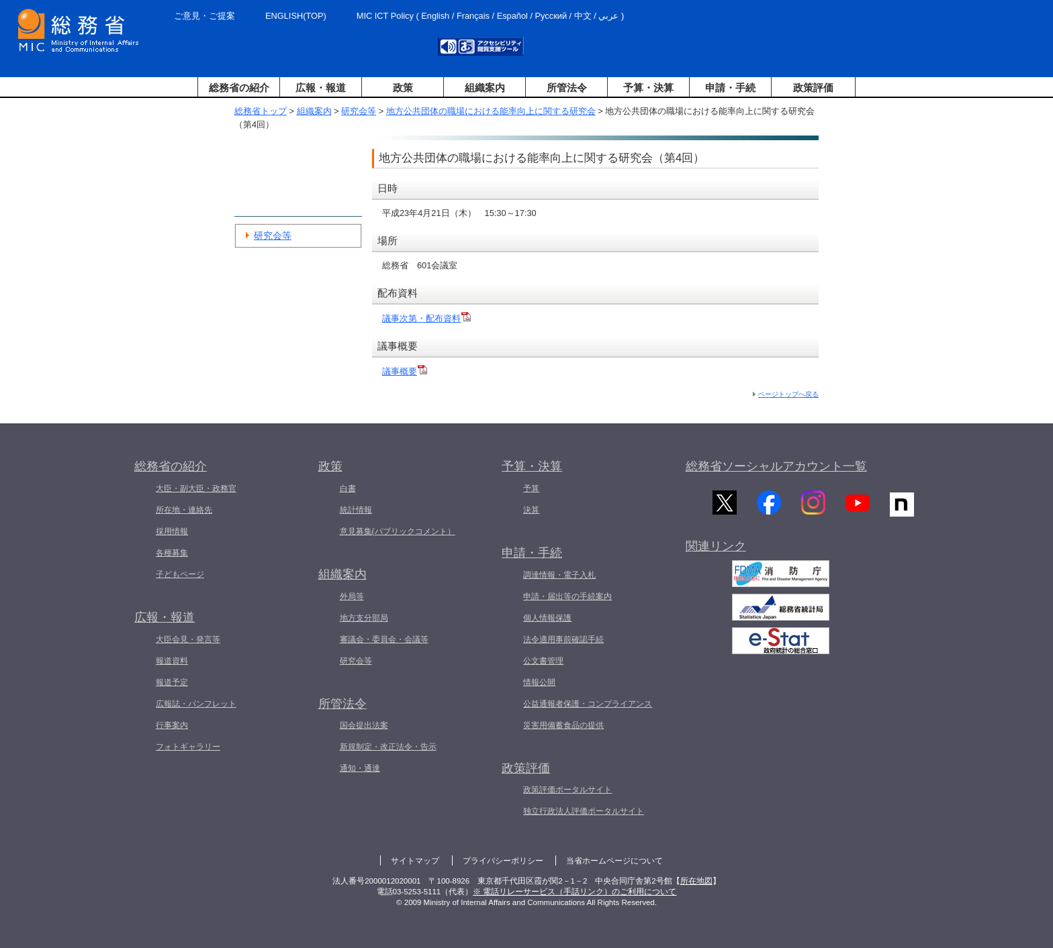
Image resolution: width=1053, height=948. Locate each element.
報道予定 (172, 682)
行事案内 (172, 725)
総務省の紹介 (239, 87)
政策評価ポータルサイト (567, 789)
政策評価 (813, 87)
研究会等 (358, 111)
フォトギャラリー (188, 746)
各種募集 (172, 553)
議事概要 (404, 371)
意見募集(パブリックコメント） (397, 531)
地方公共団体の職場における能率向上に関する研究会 (491, 111)
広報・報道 (320, 87)
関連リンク (716, 551)
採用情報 (172, 531)
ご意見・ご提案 (204, 16)
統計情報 (356, 510)
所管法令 (567, 87)
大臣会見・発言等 (188, 639)
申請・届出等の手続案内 (567, 596)
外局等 (352, 596)
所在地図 (696, 881)
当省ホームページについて (614, 861)
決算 (531, 510)
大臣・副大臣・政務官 (196, 488)
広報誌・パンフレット (196, 703)
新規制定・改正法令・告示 (388, 746)
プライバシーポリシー (503, 861)
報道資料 (172, 661)
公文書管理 (543, 661)
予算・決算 (648, 87)
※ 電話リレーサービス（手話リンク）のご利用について (574, 892)
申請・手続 (730, 87)
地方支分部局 (364, 618)
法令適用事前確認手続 (563, 639)
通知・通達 (360, 768)
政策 (403, 87)
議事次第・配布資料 (426, 318)
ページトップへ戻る (788, 394)
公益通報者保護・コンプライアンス (587, 703)
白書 (348, 488)
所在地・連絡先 (184, 510)
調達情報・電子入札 (559, 575)
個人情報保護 (547, 618)
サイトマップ (415, 861)
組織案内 (485, 87)
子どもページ (180, 574)
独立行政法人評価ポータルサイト (583, 811)
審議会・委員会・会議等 (384, 639)
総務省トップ (260, 111)
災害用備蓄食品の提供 (563, 725)
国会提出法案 (364, 725)
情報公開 (539, 682)
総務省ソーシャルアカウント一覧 (776, 466)
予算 (531, 488)
